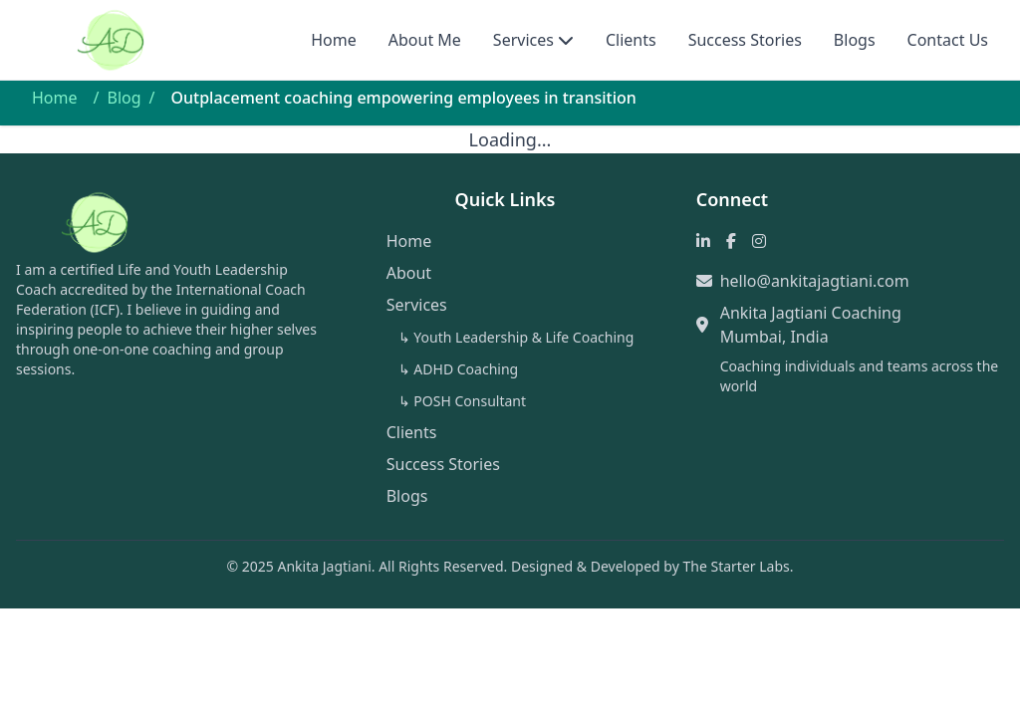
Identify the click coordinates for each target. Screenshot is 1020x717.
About (408, 273)
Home (334, 40)
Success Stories (745, 40)
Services (523, 40)
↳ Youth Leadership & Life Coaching (516, 337)
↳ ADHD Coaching (458, 368)
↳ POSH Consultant (462, 400)
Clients (631, 40)
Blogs (855, 40)
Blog (123, 98)
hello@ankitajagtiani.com (814, 281)
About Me (424, 40)
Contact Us (947, 40)
